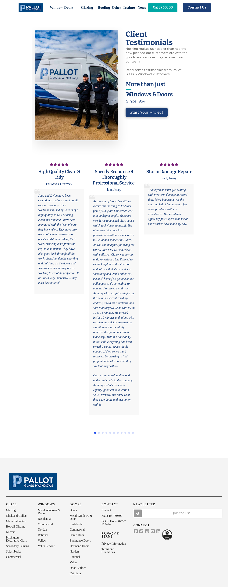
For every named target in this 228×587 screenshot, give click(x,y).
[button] (56, 7)
